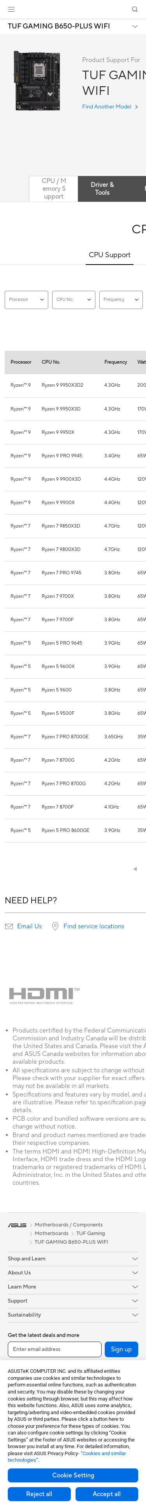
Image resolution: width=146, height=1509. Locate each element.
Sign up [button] (121, 1349)
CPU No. (73, 299)
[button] (11, 9)
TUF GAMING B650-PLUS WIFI (59, 26)
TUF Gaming (90, 1233)
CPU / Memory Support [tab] (54, 189)
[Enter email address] (55, 1349)
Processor (26, 299)
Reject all (39, 1494)
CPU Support (109, 255)
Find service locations (93, 926)
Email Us (29, 926)
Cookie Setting (73, 1475)
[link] (73, 9)
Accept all (107, 1494)
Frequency (121, 299)
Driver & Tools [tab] (102, 189)
